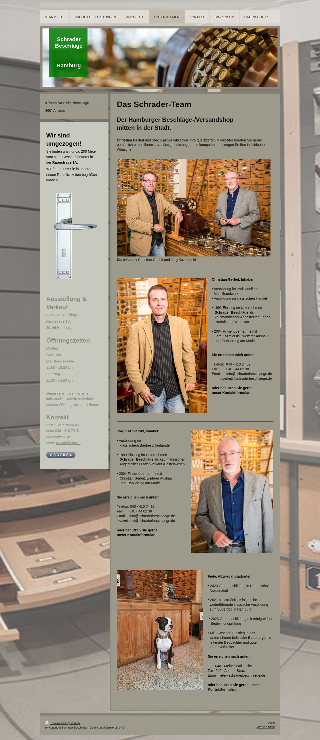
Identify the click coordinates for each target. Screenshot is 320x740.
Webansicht (265, 727)
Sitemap (75, 723)
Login (271, 722)
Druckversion (56, 723)
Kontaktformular (68, 443)
